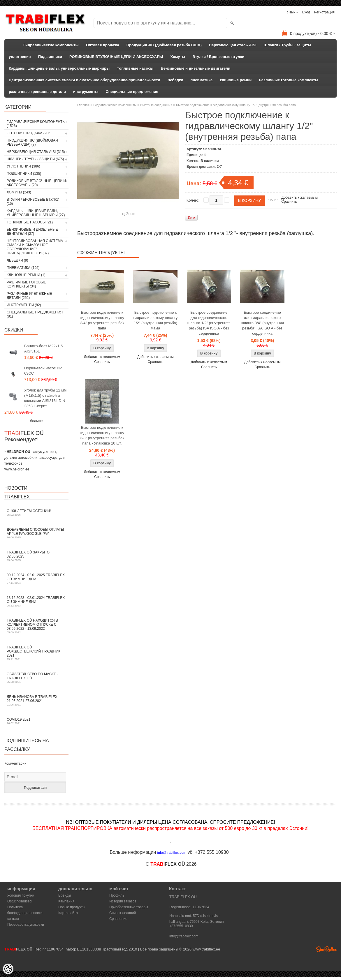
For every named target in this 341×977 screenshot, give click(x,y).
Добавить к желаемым (299, 197)
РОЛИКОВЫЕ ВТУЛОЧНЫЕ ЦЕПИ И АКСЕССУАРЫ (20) (36, 183)
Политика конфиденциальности (25, 907)
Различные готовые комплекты (288, 80)
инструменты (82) (24, 305)
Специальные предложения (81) (35, 314)
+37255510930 (181, 926)
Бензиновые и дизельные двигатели (195, 68)
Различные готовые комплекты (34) (26, 284)
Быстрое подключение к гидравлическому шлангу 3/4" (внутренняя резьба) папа (102, 320)
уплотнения (20, 56)
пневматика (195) (23, 268)
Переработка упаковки (25, 925)
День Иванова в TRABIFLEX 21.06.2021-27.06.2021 (36, 700)
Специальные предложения (132, 91)
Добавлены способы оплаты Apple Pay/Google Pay (36, 533)
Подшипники (50, 56)
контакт (13, 919)
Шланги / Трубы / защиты (287, 45)
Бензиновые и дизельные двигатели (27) (32, 232)
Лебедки (175, 80)
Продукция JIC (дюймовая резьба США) (164, 45)
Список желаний (122, 913)
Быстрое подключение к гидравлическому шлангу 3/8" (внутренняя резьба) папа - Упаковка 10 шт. (102, 435)
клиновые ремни (236, 80)
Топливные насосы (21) (30, 222)
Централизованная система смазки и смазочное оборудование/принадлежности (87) (35, 247)
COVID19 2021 (36, 721)
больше (36, 421)
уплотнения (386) (23, 166)
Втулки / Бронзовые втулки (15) (33, 201)
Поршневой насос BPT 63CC (44, 370)
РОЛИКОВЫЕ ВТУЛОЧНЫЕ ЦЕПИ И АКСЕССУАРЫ (116, 56)
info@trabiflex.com (183, 936)
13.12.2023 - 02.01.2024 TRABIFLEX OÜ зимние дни (36, 601)
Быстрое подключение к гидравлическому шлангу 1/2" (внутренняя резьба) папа (236, 105)
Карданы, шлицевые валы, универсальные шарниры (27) (36, 213)
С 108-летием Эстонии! (36, 512)
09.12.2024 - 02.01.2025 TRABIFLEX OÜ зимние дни (36, 578)
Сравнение (118, 919)
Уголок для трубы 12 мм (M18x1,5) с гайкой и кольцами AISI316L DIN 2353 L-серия (45, 398)
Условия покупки (20, 895)
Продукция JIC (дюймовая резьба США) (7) (32, 142)
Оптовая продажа (102, 45)
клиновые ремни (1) (26, 275)
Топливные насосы (135, 68)
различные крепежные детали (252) (29, 296)
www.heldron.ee (16, 469)
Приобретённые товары (128, 907)
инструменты (85, 91)
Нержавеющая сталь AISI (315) (36, 152)
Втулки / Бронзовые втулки (218, 56)
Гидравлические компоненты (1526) (36, 124)
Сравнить (289, 202)
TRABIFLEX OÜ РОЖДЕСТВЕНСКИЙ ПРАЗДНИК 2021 (36, 653)
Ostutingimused (19, 901)
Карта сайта (68, 913)
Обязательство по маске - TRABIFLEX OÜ (36, 677)
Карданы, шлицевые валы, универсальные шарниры (59, 68)
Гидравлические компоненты (51, 45)
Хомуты (177, 56)
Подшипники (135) (24, 174)
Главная (83, 105)
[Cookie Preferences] (8, 969)
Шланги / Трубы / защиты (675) (35, 159)
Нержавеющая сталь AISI (232, 45)
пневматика (202, 80)
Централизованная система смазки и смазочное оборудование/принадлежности (84, 80)
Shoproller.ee (326, 949)
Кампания (66, 901)
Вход (306, 12)
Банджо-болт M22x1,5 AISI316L (43, 348)
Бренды (64, 895)
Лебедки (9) (17, 260)
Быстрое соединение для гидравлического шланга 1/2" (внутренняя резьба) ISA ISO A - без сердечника (209, 323)
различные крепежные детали (37, 91)
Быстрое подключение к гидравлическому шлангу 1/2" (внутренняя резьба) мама (155, 320)
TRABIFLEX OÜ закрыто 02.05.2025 (36, 556)
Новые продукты (71, 907)
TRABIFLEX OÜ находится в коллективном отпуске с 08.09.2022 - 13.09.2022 (36, 626)
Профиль (116, 895)
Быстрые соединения (156, 105)
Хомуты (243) (19, 192)
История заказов (122, 901)
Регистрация (324, 12)
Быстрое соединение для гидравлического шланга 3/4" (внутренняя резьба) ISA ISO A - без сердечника (262, 323)
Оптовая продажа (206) (29, 133)
